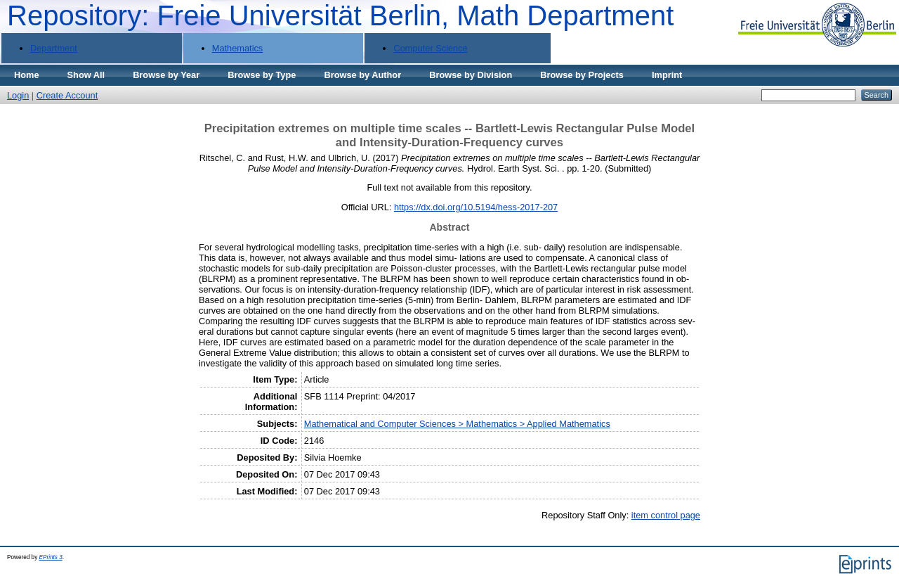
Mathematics (237, 48)
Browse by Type (262, 75)
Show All (86, 75)
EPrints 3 (51, 557)
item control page (665, 515)
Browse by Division (470, 75)
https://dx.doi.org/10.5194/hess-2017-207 (476, 207)
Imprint (667, 75)
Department (53, 48)
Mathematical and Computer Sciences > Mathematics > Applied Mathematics (457, 423)
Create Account (67, 95)
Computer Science (430, 48)
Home (26, 75)
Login (18, 95)
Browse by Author (362, 75)
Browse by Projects (582, 75)
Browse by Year (166, 75)
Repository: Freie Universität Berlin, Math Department (340, 15)
